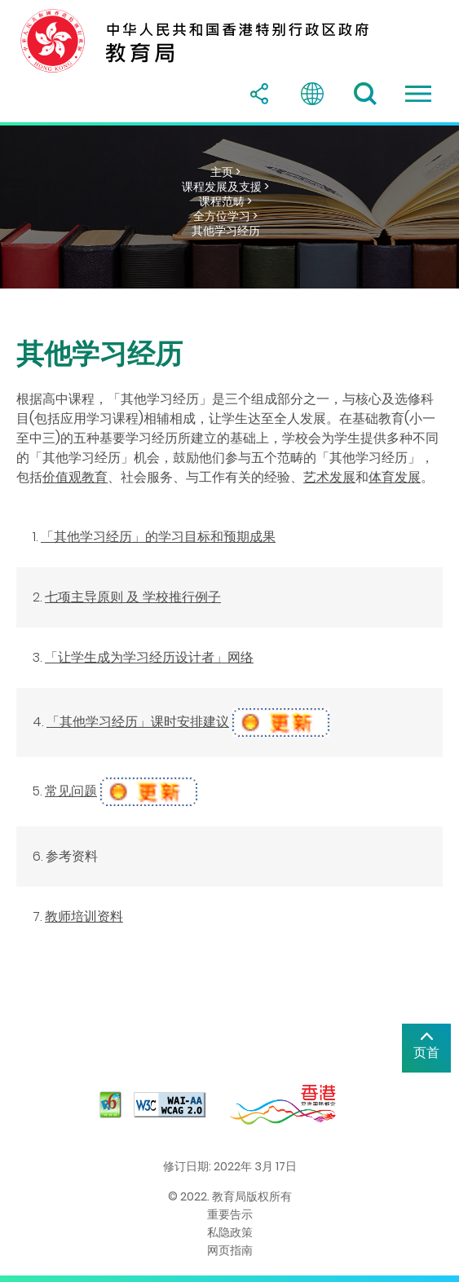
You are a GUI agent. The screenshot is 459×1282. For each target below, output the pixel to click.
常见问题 (71, 791)
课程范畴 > (225, 201)
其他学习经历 (226, 230)
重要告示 (230, 1214)
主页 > (225, 172)
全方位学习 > (225, 216)
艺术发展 (329, 477)
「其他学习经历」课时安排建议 (137, 721)
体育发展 (395, 477)
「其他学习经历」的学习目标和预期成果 (158, 536)
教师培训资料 (84, 916)
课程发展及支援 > (225, 186)
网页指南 (230, 1250)
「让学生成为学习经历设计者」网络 (149, 657)
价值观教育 (75, 477)
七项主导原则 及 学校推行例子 (133, 597)
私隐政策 (230, 1232)
